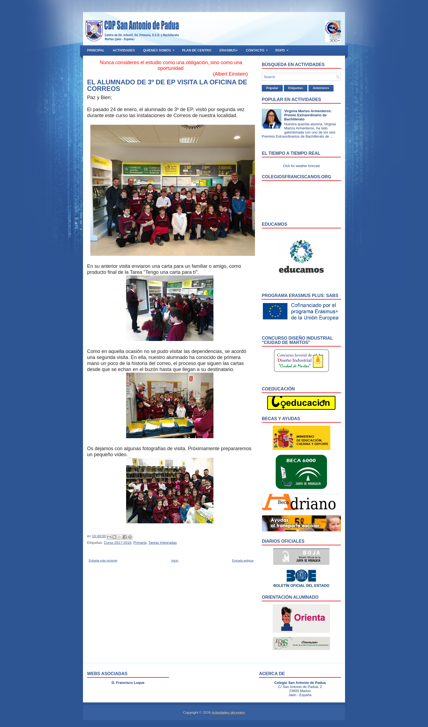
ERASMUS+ (228, 50)
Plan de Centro (196, 50)
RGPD (283, 48)
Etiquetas (295, 88)
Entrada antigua (242, 560)
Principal (96, 50)
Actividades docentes (228, 713)
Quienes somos (160, 48)
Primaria (139, 543)
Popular (272, 88)
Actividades (124, 50)
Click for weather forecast (301, 166)
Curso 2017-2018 (117, 543)
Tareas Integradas (162, 543)
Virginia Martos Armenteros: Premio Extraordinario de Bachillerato (308, 115)
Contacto (258, 48)
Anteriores (321, 88)
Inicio (174, 560)
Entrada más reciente (103, 560)
